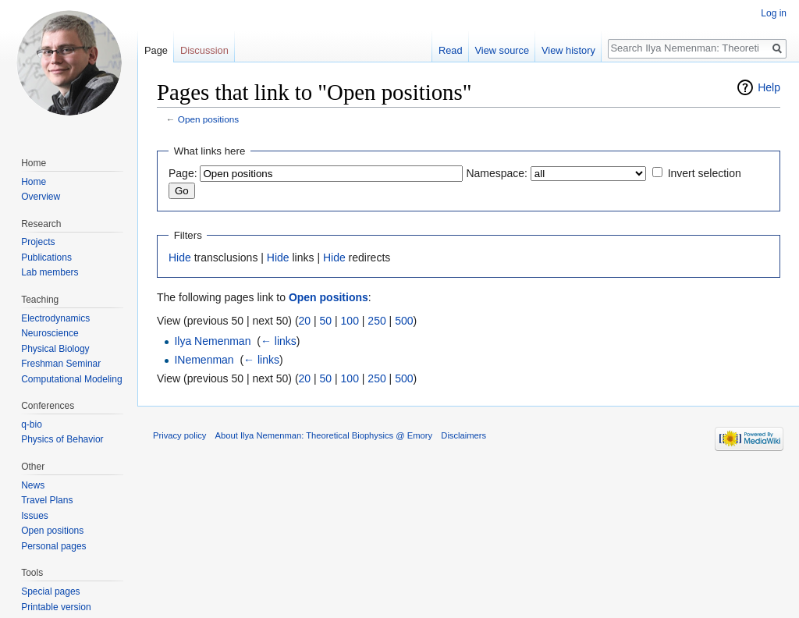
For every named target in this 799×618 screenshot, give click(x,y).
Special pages (50, 591)
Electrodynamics (55, 318)
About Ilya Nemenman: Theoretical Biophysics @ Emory (324, 435)
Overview (40, 196)
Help (769, 87)
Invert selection (704, 173)
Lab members (49, 272)
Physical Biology (55, 348)
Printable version (56, 607)
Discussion (204, 50)
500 (404, 320)
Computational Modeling (71, 379)
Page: (183, 173)
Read (451, 50)
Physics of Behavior (62, 439)
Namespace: (496, 173)
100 (350, 320)
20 (305, 320)
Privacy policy (179, 435)
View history (568, 50)
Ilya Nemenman (212, 341)
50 (326, 320)
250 (376, 320)
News (32, 485)
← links (279, 341)
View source (502, 50)
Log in (774, 13)
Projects (38, 241)
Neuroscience (49, 333)
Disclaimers (463, 435)
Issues (34, 515)
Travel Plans (47, 500)
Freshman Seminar (61, 363)
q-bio (31, 424)
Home (33, 181)
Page (156, 50)
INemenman (203, 359)
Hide (180, 257)
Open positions (208, 119)
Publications (46, 257)
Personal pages (53, 546)
